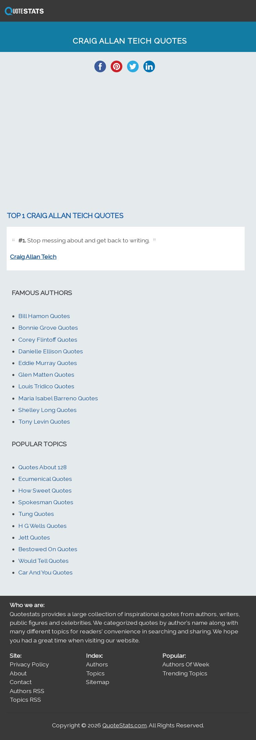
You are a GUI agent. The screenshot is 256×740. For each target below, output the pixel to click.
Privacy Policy (29, 664)
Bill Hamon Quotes (44, 315)
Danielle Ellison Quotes (50, 351)
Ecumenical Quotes (45, 478)
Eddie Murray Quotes (47, 362)
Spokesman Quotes (45, 502)
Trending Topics (184, 673)
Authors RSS (27, 690)
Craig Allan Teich (33, 256)
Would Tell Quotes (43, 560)
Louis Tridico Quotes (46, 386)
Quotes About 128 (42, 467)
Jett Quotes (34, 537)
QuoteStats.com (124, 725)
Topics (95, 673)
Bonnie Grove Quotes (48, 327)
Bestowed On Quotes (47, 549)
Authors (97, 664)
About (18, 673)
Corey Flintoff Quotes (47, 339)
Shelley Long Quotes (47, 409)
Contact (21, 681)
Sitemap (97, 681)
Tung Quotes (36, 513)
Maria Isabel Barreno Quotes (58, 398)
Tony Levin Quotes (44, 421)
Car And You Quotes (45, 572)
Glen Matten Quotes (46, 374)
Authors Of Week (185, 664)
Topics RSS (25, 699)
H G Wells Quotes (42, 525)
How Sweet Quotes (45, 490)
